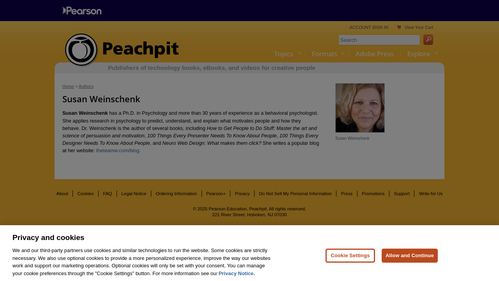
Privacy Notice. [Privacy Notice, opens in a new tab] (237, 277)
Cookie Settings (350, 259)
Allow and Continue (410, 259)
